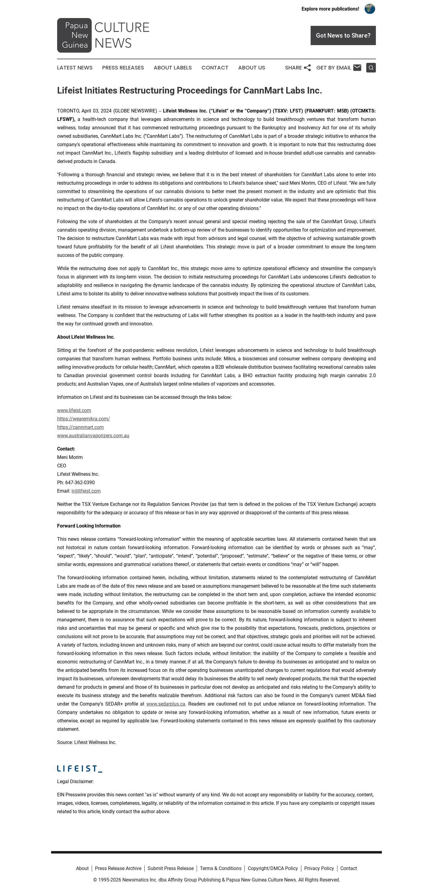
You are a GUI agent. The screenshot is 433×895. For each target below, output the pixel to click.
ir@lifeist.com (86, 491)
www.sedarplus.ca (165, 704)
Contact (215, 67)
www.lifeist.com (74, 410)
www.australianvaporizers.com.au (93, 435)
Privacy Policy (319, 868)
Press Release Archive (118, 868)
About (82, 868)
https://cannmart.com (80, 427)
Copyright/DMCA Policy (273, 868)
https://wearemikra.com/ (83, 419)
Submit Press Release (171, 868)
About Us (251, 67)
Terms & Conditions (220, 868)
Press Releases (123, 67)
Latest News (75, 67)
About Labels (173, 67)
